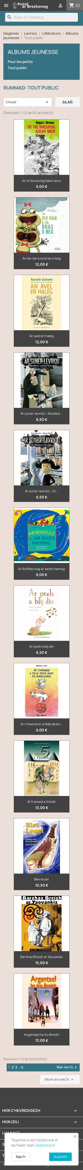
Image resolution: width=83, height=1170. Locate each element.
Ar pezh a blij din (41, 646)
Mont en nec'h (60, 1079)
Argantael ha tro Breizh (41, 1035)
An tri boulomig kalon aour (41, 181)
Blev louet (41, 879)
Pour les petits (20, 61)
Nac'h (20, 1156)
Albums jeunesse (33, 52)
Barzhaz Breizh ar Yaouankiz (41, 957)
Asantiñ (60, 1156)
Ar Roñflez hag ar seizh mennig (41, 569)
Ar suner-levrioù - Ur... (41, 491)
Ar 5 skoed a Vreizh (41, 802)
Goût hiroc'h (45, 1145)
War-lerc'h (67, 1067)
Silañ (67, 102)
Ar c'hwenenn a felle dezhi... (42, 724)
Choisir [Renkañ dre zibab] (28, 102)
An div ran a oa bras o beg (41, 258)
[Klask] (41, 17)
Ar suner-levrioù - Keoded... (41, 413)
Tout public (17, 68)
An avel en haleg (41, 336)
